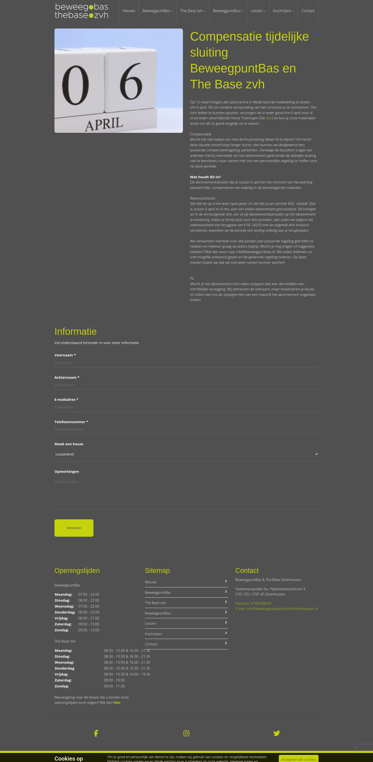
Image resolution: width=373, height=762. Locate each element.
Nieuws (129, 10)
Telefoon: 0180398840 (253, 603)
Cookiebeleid (310, 757)
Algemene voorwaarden (236, 757)
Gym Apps (129, 757)
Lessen (257, 10)
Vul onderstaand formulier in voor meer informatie (96, 343)
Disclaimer (265, 757)
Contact (308, 10)
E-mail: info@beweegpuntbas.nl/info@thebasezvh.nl (276, 608)
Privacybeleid (287, 757)
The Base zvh (191, 10)
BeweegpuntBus (227, 10)
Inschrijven (282, 10)
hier (269, 117)
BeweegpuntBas (156, 10)
